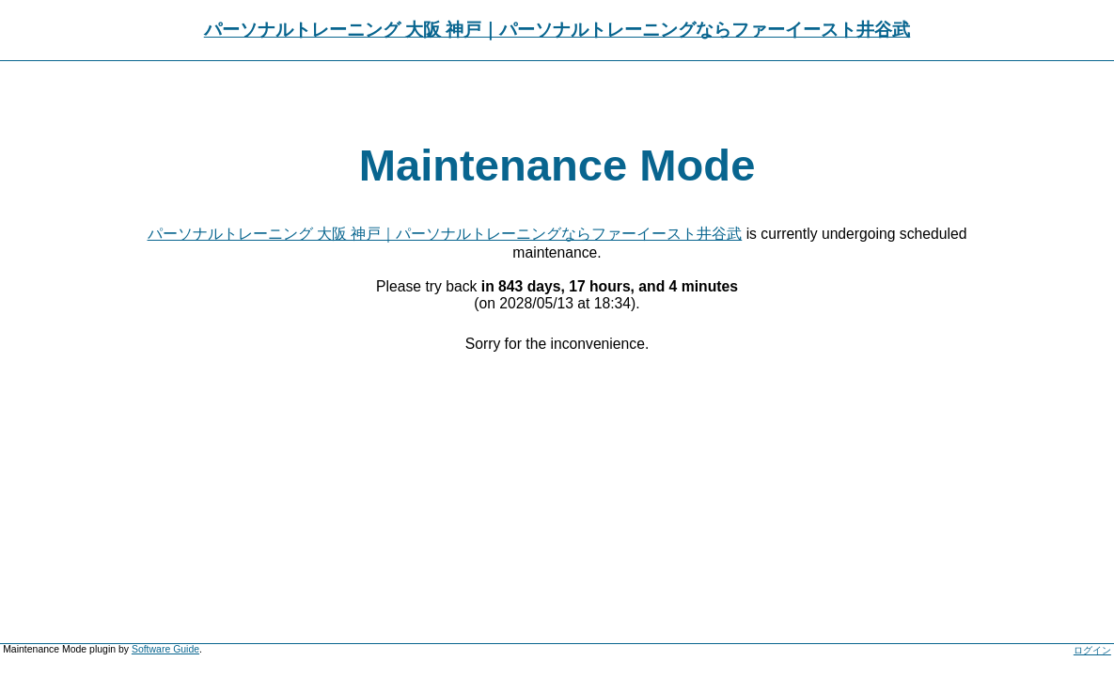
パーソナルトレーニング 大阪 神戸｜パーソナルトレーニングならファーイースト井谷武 (557, 29)
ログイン (1092, 650)
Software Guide (165, 649)
